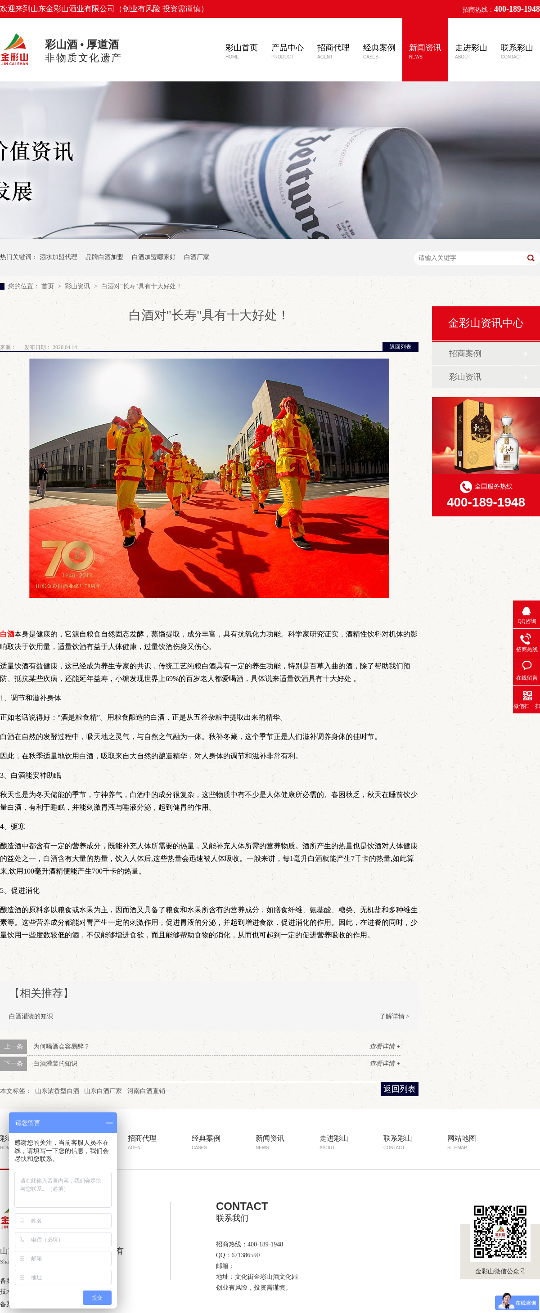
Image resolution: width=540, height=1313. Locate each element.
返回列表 (400, 347)
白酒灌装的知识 (31, 1016)
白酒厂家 (196, 257)
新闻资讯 (425, 51)
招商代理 (333, 51)
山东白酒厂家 (103, 1091)
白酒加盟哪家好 (154, 257)
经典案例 (379, 51)
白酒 (7, 634)
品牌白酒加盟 (104, 257)
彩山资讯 (78, 286)
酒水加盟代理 (58, 257)
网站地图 (461, 1142)
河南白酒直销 (146, 1091)
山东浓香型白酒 (57, 1091)
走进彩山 (471, 51)
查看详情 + (384, 1046)
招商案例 (465, 353)
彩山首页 (241, 51)
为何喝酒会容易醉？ (61, 1046)
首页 (48, 286)
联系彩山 (517, 51)
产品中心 (287, 51)
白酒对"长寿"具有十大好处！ (141, 286)
